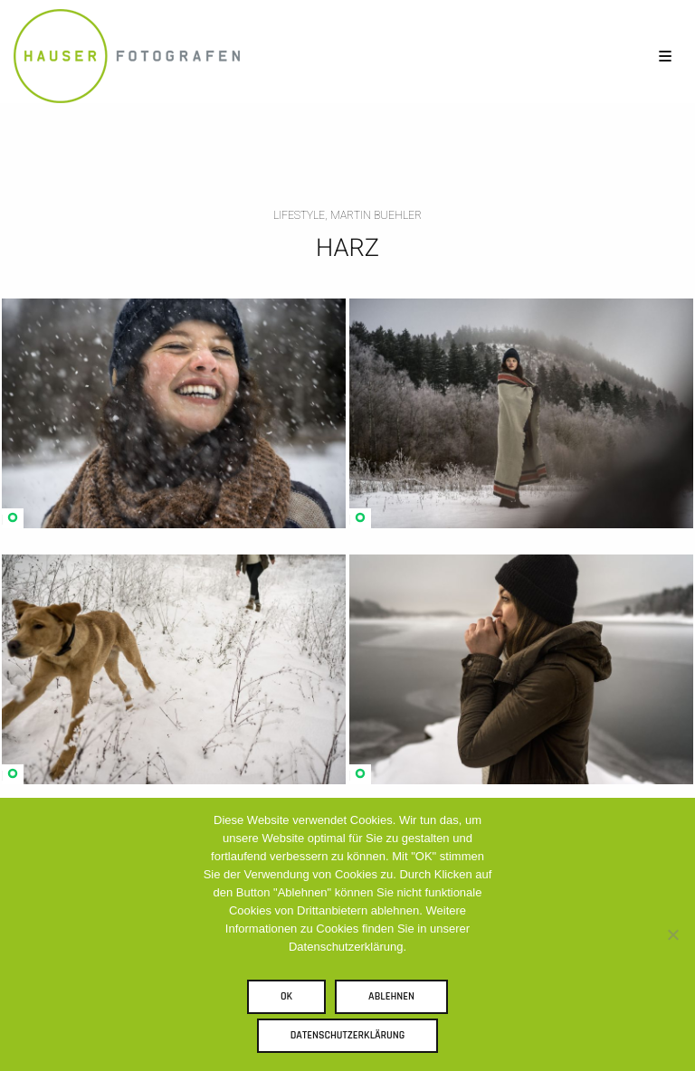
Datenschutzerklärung (347, 1035)
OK (286, 996)
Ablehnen (391, 996)
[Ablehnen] (672, 934)
